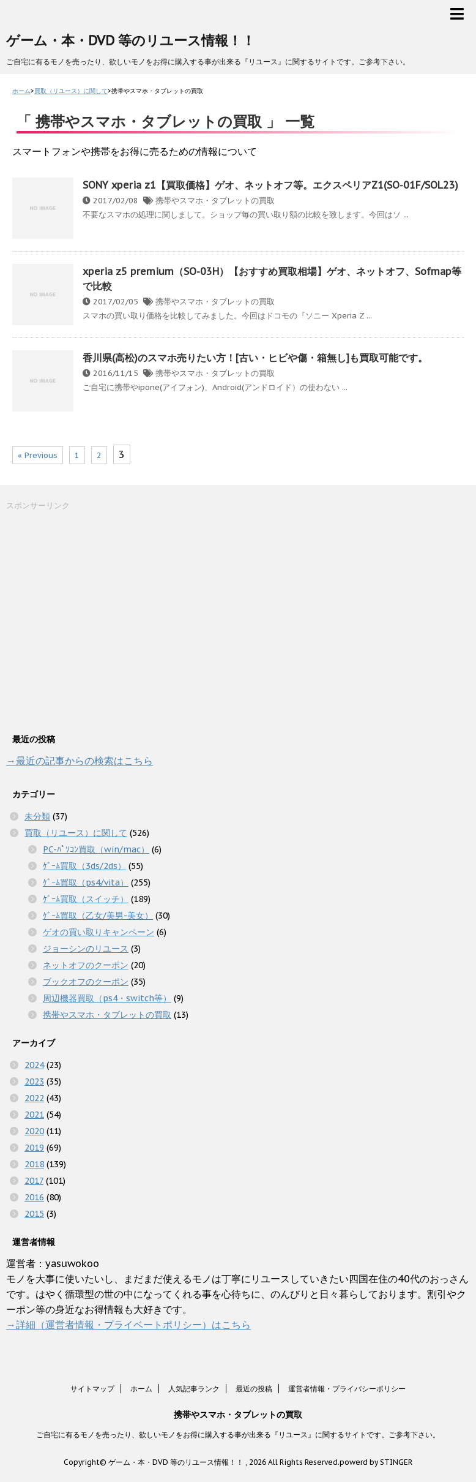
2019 (34, 1147)
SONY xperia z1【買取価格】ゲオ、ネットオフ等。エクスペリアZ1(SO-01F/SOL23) (270, 185)
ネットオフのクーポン (85, 965)
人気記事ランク (194, 1388)
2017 (33, 1180)
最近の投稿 (254, 1388)
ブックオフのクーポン (85, 981)
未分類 (37, 816)
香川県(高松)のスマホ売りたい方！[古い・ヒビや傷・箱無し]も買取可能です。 (255, 358)
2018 (34, 1164)
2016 (34, 1197)
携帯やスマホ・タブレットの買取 (215, 200)
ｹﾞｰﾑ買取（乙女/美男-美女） (98, 915)
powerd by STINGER (376, 1462)
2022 (34, 1098)
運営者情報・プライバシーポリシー (347, 1388)
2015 (34, 1213)
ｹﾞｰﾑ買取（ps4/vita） (85, 882)
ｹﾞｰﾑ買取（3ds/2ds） (84, 865)
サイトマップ (92, 1388)
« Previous (38, 455)
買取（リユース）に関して (75, 832)
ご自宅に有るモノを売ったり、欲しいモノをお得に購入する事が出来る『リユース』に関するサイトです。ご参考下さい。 (238, 1434)
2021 (34, 1114)
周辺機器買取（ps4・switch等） (107, 998)
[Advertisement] (98, 620)
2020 (34, 1131)
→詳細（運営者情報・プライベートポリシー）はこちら (128, 1324)
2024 (34, 1064)
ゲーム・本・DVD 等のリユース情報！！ (130, 40)
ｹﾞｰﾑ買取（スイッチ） (85, 899)
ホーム (141, 1388)
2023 (34, 1081)
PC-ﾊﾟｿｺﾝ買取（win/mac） (96, 849)
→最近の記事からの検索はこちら (79, 760)
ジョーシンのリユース (85, 948)
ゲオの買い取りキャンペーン (98, 932)
